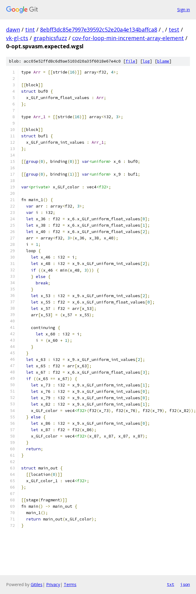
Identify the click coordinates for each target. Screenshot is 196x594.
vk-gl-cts (17, 38)
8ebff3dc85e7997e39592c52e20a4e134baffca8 (98, 29)
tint (30, 29)
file (130, 61)
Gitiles (36, 584)
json (185, 584)
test (174, 29)
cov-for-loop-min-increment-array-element (128, 38)
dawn (13, 29)
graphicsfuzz (50, 38)
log (146, 61)
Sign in (183, 9)
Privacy (53, 584)
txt (170, 584)
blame (163, 61)
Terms (70, 584)
